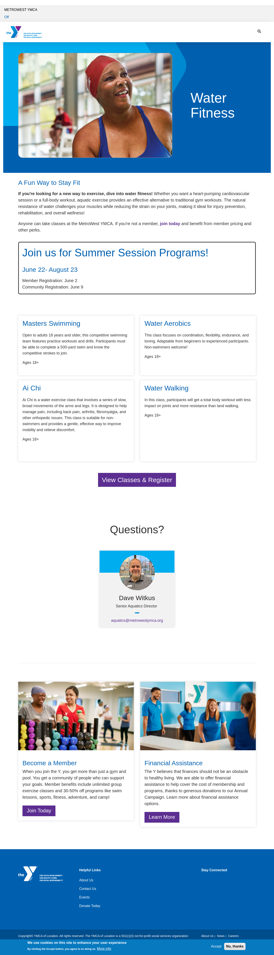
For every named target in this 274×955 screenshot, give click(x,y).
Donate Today (89, 906)
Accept (216, 946)
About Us (86, 880)
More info (104, 949)
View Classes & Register (137, 479)
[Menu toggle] (267, 31)
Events (84, 897)
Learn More (162, 817)
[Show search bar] (259, 31)
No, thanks (235, 946)
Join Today (39, 810)
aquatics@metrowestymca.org (137, 620)
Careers (233, 936)
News (221, 936)
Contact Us (87, 889)
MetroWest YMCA (20, 10)
